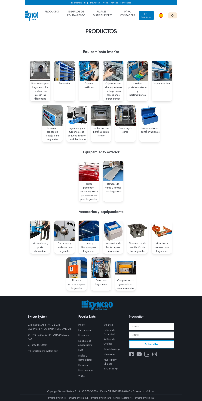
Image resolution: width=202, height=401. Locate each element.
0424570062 (37, 345)
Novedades (125, 2)
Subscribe (151, 344)
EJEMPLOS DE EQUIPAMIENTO (76, 16)
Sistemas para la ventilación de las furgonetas (137, 247)
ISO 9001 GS (111, 369)
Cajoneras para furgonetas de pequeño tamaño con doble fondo (77, 133)
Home (81, 325)
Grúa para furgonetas (101, 282)
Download (95, 2)
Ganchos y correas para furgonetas (162, 247)
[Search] (172, 15)
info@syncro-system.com (43, 351)
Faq (86, 2)
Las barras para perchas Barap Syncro (101, 131)
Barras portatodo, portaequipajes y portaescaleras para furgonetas (89, 191)
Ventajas (114, 2)
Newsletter (146, 15)
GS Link (150, 391)
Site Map (108, 325)
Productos (83, 335)
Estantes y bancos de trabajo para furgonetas (52, 133)
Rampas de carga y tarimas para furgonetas (113, 187)
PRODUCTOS (52, 14)
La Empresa (84, 330)
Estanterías (64, 83)
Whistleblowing (112, 349)
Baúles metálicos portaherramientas (150, 130)
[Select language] (161, 15)
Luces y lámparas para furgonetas (88, 247)
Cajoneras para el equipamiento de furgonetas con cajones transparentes (113, 91)
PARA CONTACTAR (127, 16)
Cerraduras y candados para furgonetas (65, 247)
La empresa (76, 2)
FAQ (80, 350)
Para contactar (86, 370)
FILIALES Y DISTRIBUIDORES (103, 16)
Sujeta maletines (161, 83)
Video (105, 2)
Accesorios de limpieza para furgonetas (113, 247)
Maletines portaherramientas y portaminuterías (138, 89)
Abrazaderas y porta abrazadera (40, 247)
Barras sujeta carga (125, 130)
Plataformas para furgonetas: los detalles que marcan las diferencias (40, 91)
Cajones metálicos (89, 85)
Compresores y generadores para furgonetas (125, 284)
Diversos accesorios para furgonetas (76, 284)
